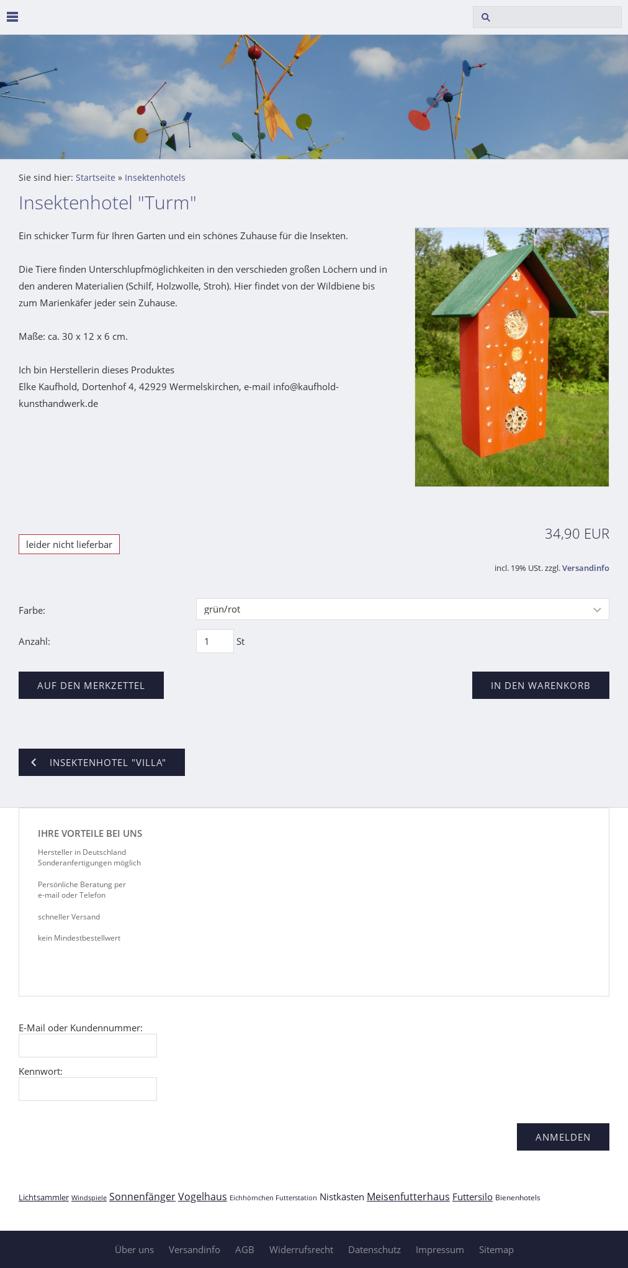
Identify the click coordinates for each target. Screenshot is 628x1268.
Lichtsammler (44, 1197)
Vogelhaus (202, 1196)
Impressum (440, 1249)
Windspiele (89, 1197)
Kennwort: (41, 1071)
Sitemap (496, 1249)
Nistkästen (342, 1196)
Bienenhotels (518, 1197)
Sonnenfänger (142, 1196)
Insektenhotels (155, 177)
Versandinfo (585, 568)
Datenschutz (374, 1249)
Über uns (134, 1249)
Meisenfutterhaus (408, 1196)
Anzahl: (34, 641)
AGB (244, 1249)
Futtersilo (472, 1196)
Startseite (95, 177)
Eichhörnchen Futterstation (273, 1197)
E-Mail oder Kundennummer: (81, 1027)
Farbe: (32, 610)
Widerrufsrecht (301, 1249)
